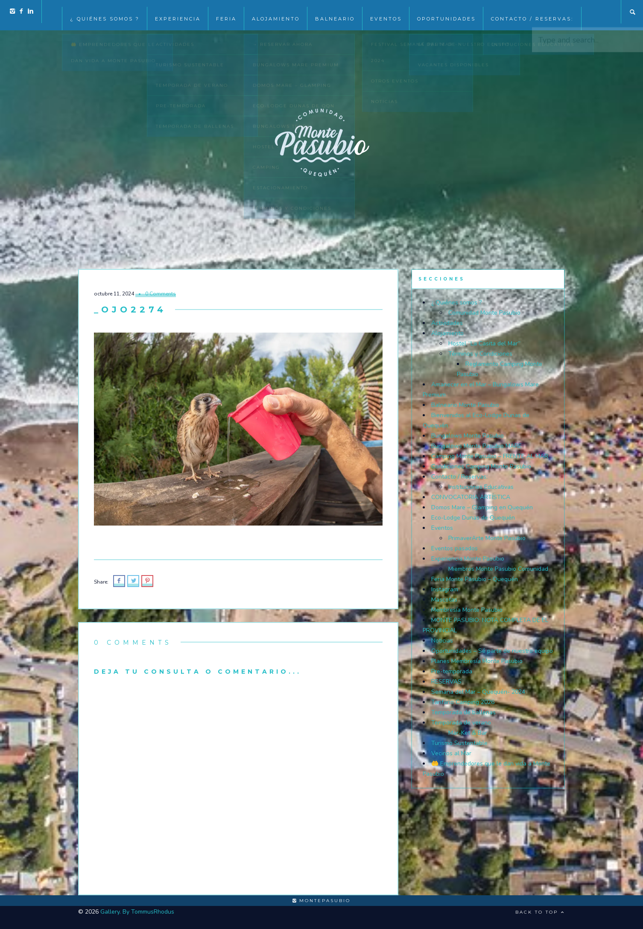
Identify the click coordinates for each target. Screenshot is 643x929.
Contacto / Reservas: (532, 12)
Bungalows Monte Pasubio (467, 436)
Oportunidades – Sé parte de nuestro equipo (492, 651)
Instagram (444, 589)
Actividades (447, 323)
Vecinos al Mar (451, 753)
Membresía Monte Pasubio (467, 610)
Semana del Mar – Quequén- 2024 (478, 692)
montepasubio (321, 900)
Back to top (540, 912)
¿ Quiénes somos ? (105, 12)
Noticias (442, 641)
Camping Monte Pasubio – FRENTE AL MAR (489, 456)
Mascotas (444, 600)
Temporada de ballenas (463, 712)
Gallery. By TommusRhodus (137, 912)
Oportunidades (446, 12)
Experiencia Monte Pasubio (467, 559)
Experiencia (178, 12)
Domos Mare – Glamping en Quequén (482, 507)
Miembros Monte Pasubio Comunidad (498, 569)
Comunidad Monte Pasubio (484, 313)
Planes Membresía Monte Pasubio (477, 661)
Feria (226, 12)
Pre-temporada (451, 671)
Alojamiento (276, 12)
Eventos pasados (454, 548)
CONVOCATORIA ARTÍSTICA (470, 497)
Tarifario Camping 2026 (462, 702)
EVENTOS (386, 12)
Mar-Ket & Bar (467, 733)
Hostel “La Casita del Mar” (484, 343)
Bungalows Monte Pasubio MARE (476, 446)
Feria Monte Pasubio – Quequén (474, 579)
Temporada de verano (461, 723)
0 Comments (160, 293)
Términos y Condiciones (480, 354)
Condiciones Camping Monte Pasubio (481, 466)
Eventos (442, 528)
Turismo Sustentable (459, 743)
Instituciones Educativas (481, 487)
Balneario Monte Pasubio (465, 405)
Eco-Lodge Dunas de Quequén (473, 518)
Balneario (335, 12)
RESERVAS (446, 682)
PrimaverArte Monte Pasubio (487, 538)
